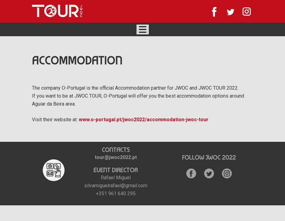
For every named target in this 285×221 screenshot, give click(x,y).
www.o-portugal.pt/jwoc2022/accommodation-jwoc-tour (143, 119)
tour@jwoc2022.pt (116, 157)
